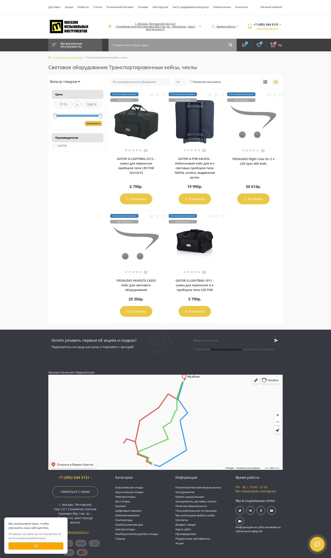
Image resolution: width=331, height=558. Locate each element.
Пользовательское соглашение (196, 511)
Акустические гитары (129, 492)
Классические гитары (129, 487)
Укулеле (120, 506)
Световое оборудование (69, 57)
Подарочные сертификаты (192, 538)
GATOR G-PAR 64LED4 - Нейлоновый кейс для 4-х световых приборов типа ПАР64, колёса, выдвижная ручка (195, 168)
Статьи (97, 7)
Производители (185, 534)
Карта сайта (183, 529)
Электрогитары (125, 497)
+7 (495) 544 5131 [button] (75, 477)
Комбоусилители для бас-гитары (136, 534)
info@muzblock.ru (75, 532)
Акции (69, 7)
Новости (83, 7)
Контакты (241, 7)
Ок (36, 546)
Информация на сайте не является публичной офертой (258, 529)
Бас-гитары (122, 501)
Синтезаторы (124, 520)
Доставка (54, 7)
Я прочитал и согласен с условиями (234, 349)
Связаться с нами (75, 492)
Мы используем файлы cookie (195, 515)
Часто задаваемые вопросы (190, 7)
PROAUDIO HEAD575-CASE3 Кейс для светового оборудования (136, 285)
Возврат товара (185, 524)
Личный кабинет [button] (271, 7)
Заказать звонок (267, 28)
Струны (120, 538)
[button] (155, 26)
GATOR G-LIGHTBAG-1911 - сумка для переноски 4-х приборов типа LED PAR (195, 285)
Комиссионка (222, 7)
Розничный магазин (120, 7)
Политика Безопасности (226, 349)
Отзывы (143, 7)
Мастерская (160, 7)
